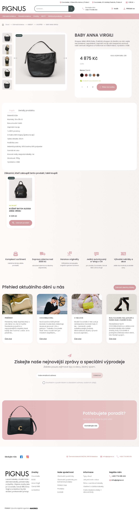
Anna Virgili (35, 483)
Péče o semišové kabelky (93, 483)
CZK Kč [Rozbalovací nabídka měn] (130, 2)
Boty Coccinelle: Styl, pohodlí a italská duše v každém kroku (121, 319)
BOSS (33, 480)
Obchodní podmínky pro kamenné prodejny (67, 481)
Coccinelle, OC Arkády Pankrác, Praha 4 (107, 2)
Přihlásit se (129, 9)
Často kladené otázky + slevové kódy (92, 491)
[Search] (54, 9)
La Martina (35, 490)
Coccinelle (35, 476)
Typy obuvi (87, 476)
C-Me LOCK (78, 318)
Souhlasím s (71, 383)
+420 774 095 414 (91, 10)
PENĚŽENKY (9, 318)
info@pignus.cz (107, 457)
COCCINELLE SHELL (46, 318)
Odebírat (97, 375)
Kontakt (60, 492)
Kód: (112, 56)
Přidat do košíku (107, 87)
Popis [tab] (12, 110)
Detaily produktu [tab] (26, 110)
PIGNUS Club (62, 485)
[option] (7, 38)
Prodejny (60, 489)
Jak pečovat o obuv (91, 480)
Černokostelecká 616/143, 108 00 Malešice (82, 456)
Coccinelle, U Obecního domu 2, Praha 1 (74, 2)
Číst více (8, 339)
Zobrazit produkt (20, 223)
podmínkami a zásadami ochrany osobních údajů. (76, 382)
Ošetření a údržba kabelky (93, 486)
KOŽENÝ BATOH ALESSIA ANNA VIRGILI (20, 209)
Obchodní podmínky (65, 476)
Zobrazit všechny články (124, 287)
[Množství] (87, 87)
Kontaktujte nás (91, 426)
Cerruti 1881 (35, 486)
